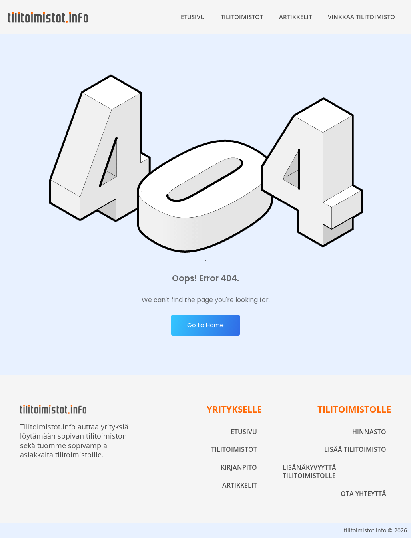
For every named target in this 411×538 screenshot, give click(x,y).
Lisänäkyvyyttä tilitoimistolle (309, 471)
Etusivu (193, 17)
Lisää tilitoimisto (355, 449)
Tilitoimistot (242, 17)
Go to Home (205, 325)
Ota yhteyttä (363, 493)
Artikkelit (295, 17)
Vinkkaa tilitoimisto (361, 17)
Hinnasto (369, 431)
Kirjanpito (239, 467)
